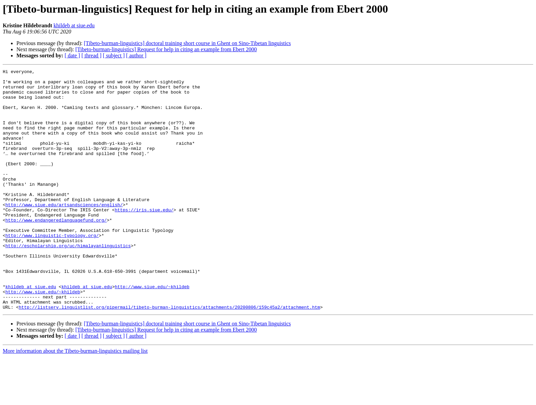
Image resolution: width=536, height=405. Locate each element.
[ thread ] (91, 55)
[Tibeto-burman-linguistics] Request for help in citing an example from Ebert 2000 (166, 49)
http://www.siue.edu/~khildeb (152, 330)
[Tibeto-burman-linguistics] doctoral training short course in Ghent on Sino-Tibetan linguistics (187, 43)
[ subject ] (114, 55)
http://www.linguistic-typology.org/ (52, 269)
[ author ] (136, 55)
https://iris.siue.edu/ (144, 238)
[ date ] (72, 55)
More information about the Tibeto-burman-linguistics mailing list (75, 399)
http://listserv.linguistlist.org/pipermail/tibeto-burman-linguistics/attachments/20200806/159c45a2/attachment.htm (169, 355)
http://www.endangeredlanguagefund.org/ (56, 251)
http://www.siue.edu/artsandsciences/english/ (64, 232)
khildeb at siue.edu (73, 25)
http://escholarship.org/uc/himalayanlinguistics (68, 281)
